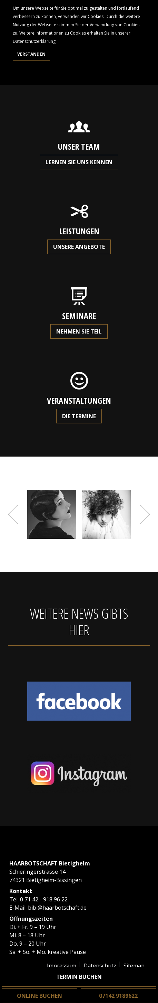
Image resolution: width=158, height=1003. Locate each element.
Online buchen (39, 996)
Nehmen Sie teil (79, 331)
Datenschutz (99, 965)
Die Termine (79, 416)
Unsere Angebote (79, 247)
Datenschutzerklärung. (35, 41)
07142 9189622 (118, 996)
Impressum (61, 965)
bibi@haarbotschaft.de (57, 907)
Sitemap (134, 965)
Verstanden (31, 54)
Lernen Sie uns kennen (79, 162)
